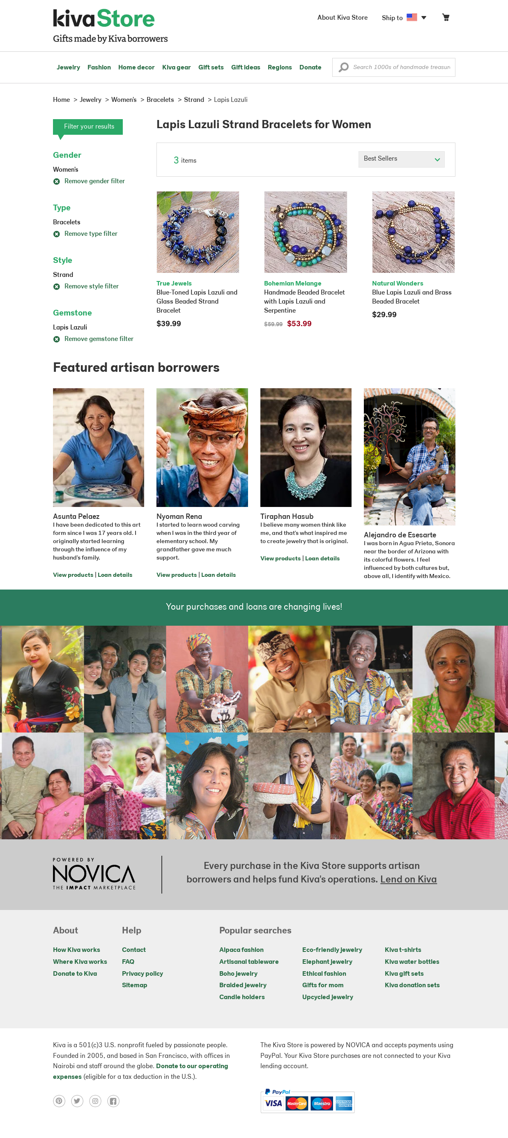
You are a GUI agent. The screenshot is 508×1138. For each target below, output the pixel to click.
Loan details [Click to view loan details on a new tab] (115, 575)
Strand (63, 275)
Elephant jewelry (327, 962)
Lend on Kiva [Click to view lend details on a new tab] (408, 880)
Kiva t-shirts (403, 950)
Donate (310, 68)
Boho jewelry (238, 974)
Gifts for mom (323, 985)
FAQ (128, 962)
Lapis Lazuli (70, 328)
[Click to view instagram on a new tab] (98, 1101)
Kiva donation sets (412, 985)
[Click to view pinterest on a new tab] (62, 1101)
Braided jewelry (243, 985)
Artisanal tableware (249, 962)
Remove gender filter (89, 181)
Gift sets (211, 68)
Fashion (99, 68)
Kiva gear (176, 68)
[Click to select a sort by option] (402, 159)
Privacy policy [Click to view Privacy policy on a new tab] (142, 974)
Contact (134, 950)
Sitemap (134, 985)
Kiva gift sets (404, 974)
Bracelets (66, 222)
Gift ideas (245, 68)
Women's (65, 170)
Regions (280, 68)
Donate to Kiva (75, 974)
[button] (343, 69)
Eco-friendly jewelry (332, 950)
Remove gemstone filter (93, 339)
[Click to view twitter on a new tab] (80, 1101)
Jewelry (68, 68)
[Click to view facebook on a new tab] (115, 1101)
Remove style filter (86, 286)
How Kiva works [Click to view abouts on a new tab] (76, 950)
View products (73, 575)
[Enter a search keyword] (393, 67)
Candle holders (242, 997)
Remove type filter (85, 234)
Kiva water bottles (412, 962)
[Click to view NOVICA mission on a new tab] (94, 874)
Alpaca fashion (241, 950)
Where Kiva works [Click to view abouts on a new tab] (80, 962)
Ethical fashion (324, 974)
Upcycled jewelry (327, 997)
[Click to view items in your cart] (445, 19)
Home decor (136, 68)
